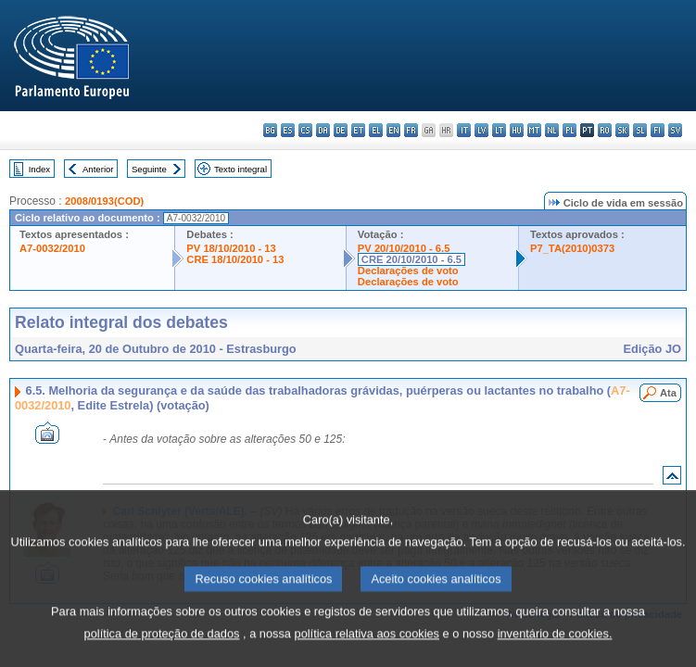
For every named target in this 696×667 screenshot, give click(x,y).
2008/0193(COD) (104, 201)
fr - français (411, 130)
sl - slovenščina (640, 130)
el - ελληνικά (376, 130)
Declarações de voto (408, 270)
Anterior (98, 169)
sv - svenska (675, 130)
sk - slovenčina (622, 130)
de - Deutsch (341, 130)
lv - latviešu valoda (481, 130)
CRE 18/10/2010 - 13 (235, 259)
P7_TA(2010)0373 (572, 248)
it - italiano (464, 130)
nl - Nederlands (552, 130)
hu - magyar (517, 130)
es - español (288, 130)
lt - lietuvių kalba (499, 130)
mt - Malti (534, 130)
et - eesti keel (358, 130)
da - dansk (323, 130)
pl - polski (569, 130)
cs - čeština (305, 130)
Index (39, 169)
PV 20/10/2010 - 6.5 (404, 248)
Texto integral (240, 169)
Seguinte (149, 169)
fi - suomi (657, 130)
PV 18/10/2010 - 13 (230, 248)
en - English (393, 130)
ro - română (605, 130)
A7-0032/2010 (52, 248)
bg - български (270, 130)
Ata (668, 392)
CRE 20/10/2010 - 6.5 (411, 259)
